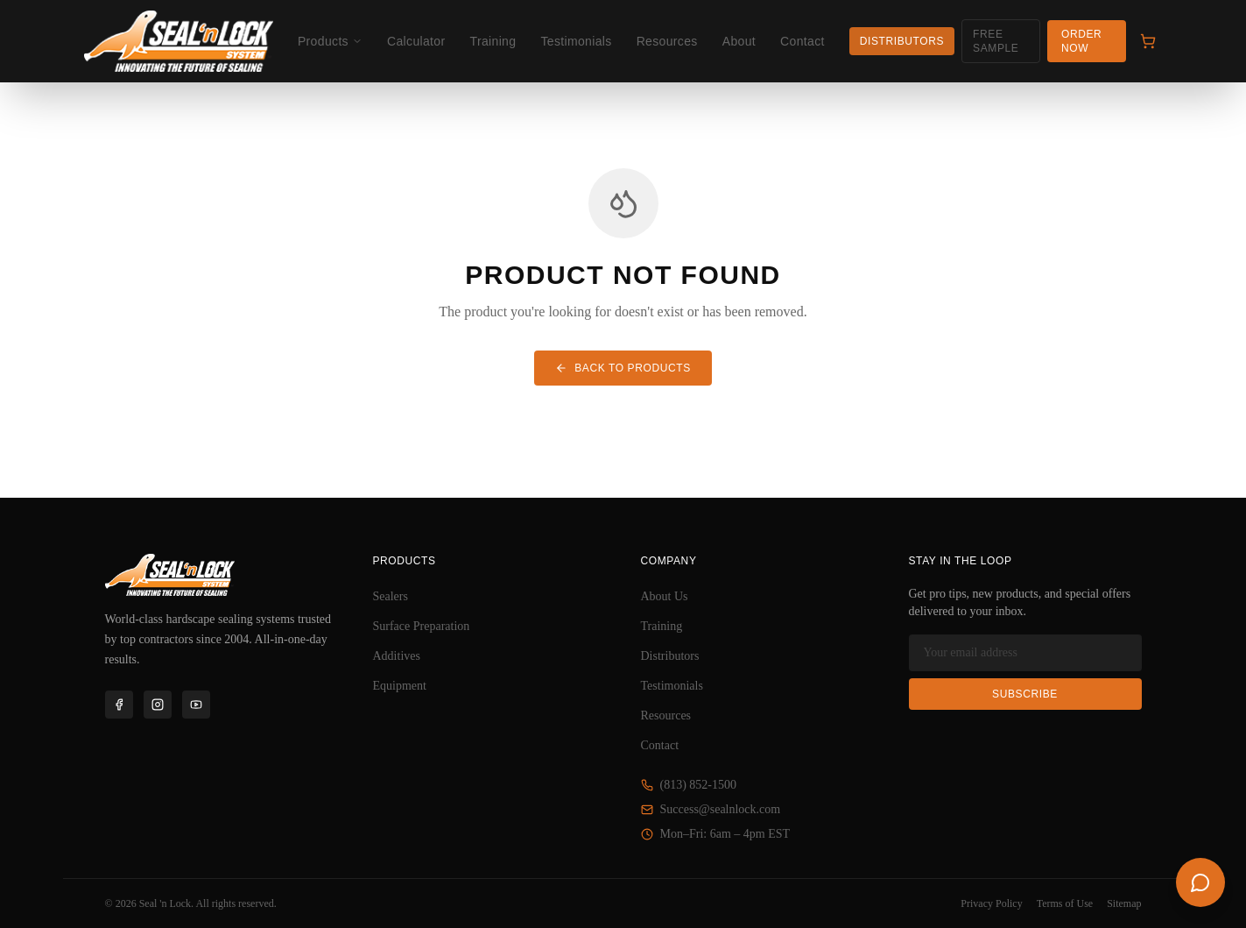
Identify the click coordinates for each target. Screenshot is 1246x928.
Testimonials (575, 41)
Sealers (390, 596)
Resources (667, 41)
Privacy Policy (991, 903)
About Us (664, 596)
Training (493, 41)
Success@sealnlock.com (711, 809)
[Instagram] (158, 705)
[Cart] (1148, 41)
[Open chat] (1200, 882)
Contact (802, 41)
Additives (396, 655)
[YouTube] (196, 705)
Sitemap (1124, 903)
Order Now (1081, 41)
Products (330, 41)
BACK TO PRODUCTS (623, 368)
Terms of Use (1065, 903)
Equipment (399, 685)
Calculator (416, 41)
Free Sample (995, 41)
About (739, 41)
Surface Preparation (421, 626)
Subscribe (1025, 694)
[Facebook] (119, 705)
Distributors (902, 41)
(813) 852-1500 (689, 784)
